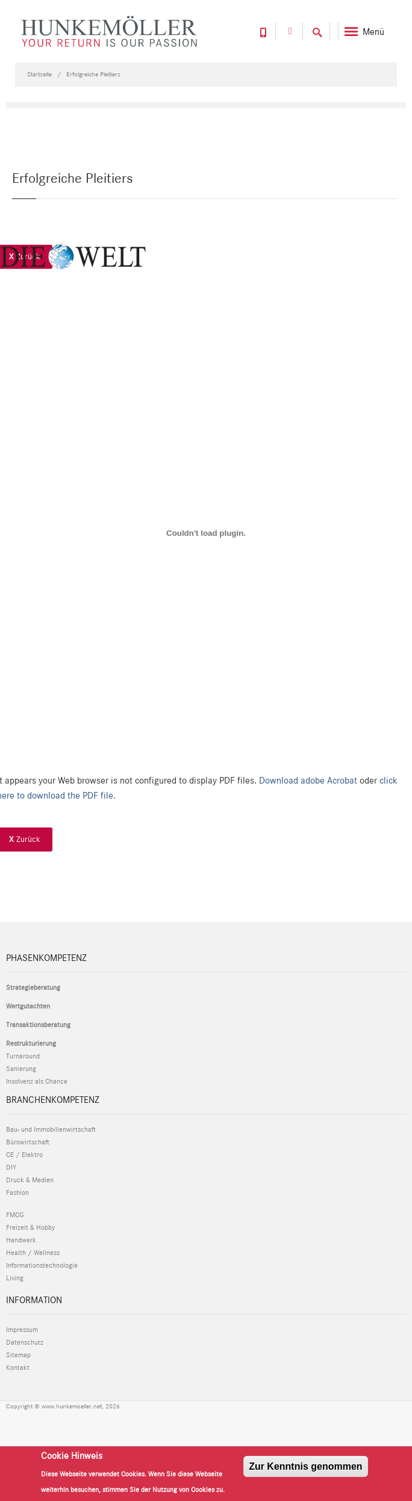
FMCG (14, 1215)
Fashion (17, 1192)
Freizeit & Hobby (30, 1227)
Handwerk (21, 1240)
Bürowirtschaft (27, 1142)
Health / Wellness (33, 1252)
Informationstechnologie (42, 1265)
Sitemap (18, 1355)
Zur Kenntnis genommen (305, 1466)
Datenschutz (24, 1342)
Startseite (39, 74)
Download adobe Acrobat (309, 780)
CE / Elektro (24, 1154)
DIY (11, 1167)
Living (14, 1278)
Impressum (22, 1329)
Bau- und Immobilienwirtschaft (51, 1129)
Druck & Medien (30, 1180)
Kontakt (18, 1367)
